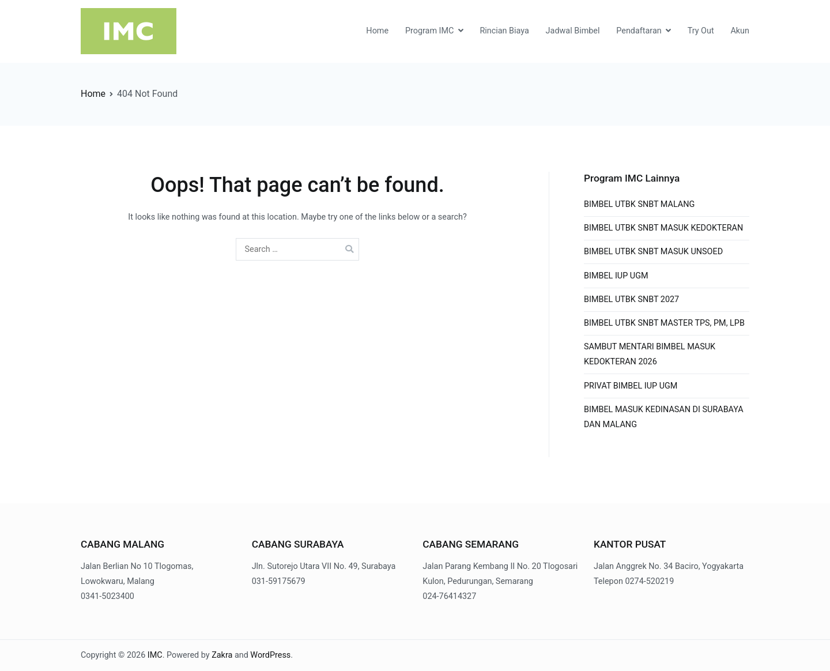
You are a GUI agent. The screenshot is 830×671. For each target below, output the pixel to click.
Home (377, 31)
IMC (155, 655)
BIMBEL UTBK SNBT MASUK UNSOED (653, 252)
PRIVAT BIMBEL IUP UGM (630, 386)
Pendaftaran (638, 31)
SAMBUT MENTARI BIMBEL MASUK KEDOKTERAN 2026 (649, 354)
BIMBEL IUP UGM (616, 276)
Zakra (222, 655)
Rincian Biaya (504, 31)
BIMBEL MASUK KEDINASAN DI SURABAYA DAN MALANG (664, 417)
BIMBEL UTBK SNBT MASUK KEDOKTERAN (663, 228)
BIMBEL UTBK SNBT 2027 (631, 299)
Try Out (701, 31)
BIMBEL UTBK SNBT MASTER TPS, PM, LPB (664, 323)
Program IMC (429, 31)
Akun (739, 31)
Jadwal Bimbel (573, 31)
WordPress (270, 655)
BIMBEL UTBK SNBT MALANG (639, 204)
